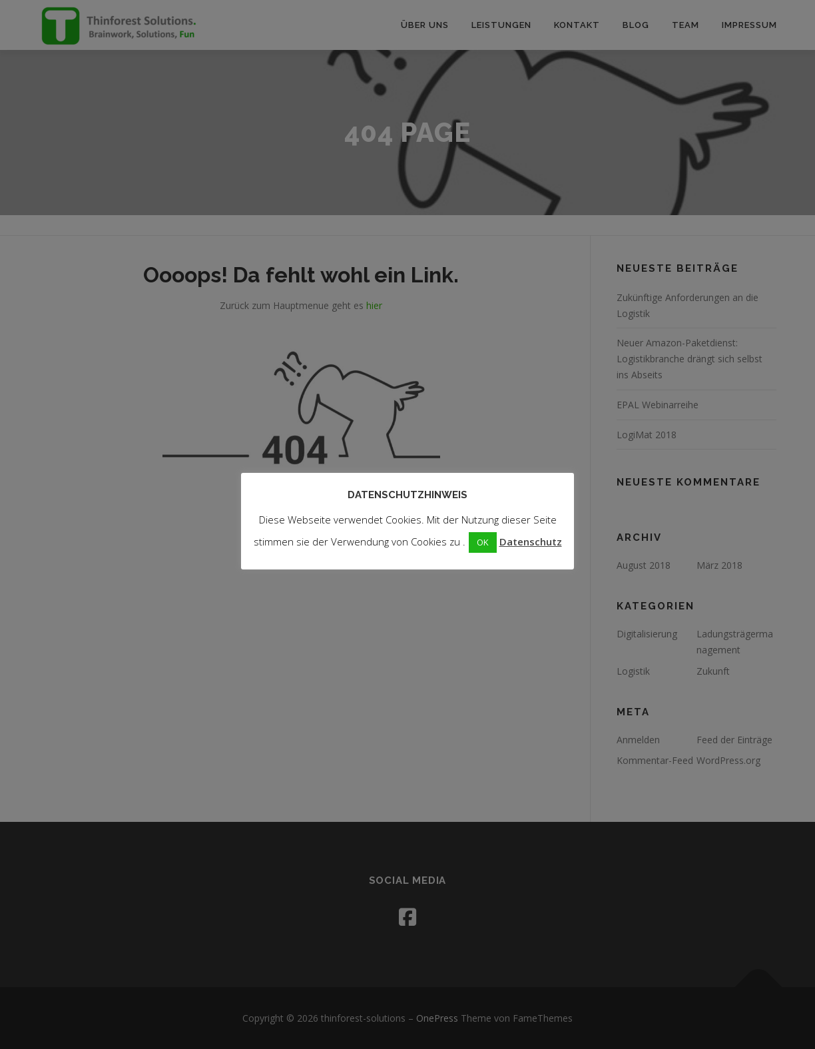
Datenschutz (530, 541)
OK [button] (483, 542)
